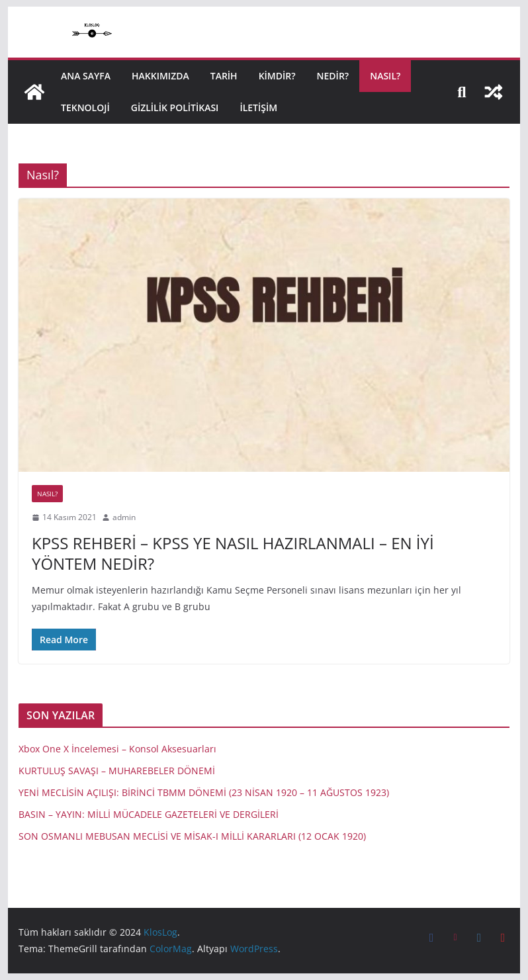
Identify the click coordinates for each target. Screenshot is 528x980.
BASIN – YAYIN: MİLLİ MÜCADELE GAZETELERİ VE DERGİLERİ (149, 814)
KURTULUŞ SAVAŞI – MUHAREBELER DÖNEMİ (117, 770)
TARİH (224, 75)
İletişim (258, 107)
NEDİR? (333, 75)
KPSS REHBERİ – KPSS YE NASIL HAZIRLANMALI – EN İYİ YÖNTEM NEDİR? (233, 553)
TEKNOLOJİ (85, 107)
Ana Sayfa (85, 75)
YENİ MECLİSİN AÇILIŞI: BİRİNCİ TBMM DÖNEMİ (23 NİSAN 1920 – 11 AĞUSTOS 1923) (204, 792)
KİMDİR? (277, 75)
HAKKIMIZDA (160, 75)
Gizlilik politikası (175, 107)
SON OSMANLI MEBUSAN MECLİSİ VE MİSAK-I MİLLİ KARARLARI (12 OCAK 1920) (192, 836)
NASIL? (385, 75)
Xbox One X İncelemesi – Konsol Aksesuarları (117, 748)
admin (124, 517)
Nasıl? (47, 493)
